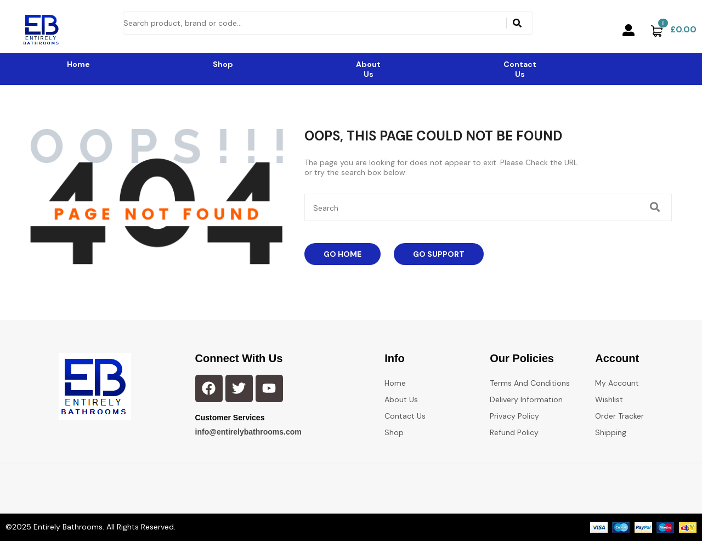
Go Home (342, 254)
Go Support (439, 254)
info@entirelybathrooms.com (248, 431)
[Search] (517, 23)
